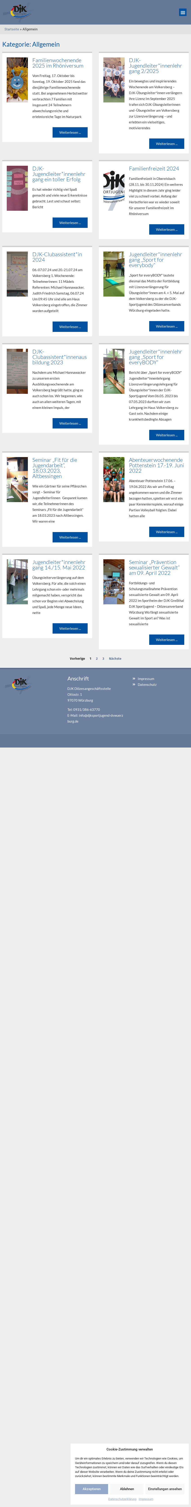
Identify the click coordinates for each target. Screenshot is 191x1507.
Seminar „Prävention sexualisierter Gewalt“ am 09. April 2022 (154, 567)
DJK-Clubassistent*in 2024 (57, 257)
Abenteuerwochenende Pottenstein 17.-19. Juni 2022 (156, 465)
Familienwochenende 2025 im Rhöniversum (57, 63)
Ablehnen (127, 1489)
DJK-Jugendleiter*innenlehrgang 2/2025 (155, 65)
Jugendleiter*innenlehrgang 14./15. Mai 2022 (59, 565)
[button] (183, 12)
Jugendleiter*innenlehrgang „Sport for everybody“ (155, 259)
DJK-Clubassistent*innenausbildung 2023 (59, 357)
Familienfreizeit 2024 (154, 168)
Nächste (115, 659)
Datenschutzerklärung (122, 1499)
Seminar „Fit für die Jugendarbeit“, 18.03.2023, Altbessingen (54, 467)
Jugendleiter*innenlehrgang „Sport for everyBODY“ (155, 357)
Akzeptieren (92, 1489)
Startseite (11, 29)
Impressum (146, 1499)
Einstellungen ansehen (165, 1489)
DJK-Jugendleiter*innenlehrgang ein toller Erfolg (59, 174)
